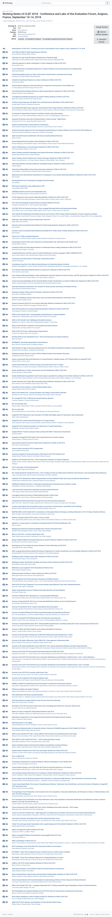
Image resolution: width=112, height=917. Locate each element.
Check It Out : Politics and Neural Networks (25, 236)
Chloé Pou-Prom (52, 815)
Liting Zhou (15, 115)
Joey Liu (41, 620)
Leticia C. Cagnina (70, 843)
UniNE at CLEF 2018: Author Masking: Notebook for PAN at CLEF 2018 (33, 863)
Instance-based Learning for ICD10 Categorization (27, 448)
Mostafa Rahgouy (17, 143)
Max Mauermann (27, 747)
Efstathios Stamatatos (43, 648)
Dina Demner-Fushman (69, 581)
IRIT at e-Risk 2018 (18, 409)
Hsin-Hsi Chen (38, 87)
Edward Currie (41, 121)
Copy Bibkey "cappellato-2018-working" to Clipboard (57, 39)
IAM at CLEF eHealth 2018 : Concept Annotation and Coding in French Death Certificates (39, 392)
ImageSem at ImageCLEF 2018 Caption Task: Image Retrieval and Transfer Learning (38, 437)
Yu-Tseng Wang (16, 87)
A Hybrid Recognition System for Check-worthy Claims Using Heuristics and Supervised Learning (42, 74)
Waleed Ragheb (16, 769)
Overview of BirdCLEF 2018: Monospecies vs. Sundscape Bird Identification (35, 596)
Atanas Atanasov (48, 110)
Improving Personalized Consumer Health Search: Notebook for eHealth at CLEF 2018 (38, 443)
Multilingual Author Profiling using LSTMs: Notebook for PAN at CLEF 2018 (35, 556)
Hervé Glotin (32, 598)
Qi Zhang (24, 328)
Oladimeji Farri (33, 620)
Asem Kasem (25, 497)
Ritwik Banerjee (35, 76)
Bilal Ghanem (16, 854)
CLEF (7, 11)
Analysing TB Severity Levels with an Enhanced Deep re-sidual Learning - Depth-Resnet (39, 119)
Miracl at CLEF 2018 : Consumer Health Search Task (28, 534)
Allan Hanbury (27, 719)
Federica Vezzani (45, 456)
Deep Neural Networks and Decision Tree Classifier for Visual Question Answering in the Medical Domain (44, 286)
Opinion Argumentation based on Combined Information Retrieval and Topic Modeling (38, 590)
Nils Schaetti (16, 177)
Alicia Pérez (50, 514)
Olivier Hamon (47, 210)
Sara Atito (15, 697)
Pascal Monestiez (49, 609)
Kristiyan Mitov (37, 110)
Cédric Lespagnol (36, 406)
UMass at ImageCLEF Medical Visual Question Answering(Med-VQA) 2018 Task (36, 835)
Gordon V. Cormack (18, 764)
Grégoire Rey (85, 216)
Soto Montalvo (26, 514)
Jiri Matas (31, 702)
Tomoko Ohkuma (70, 775)
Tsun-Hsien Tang (17, 882)
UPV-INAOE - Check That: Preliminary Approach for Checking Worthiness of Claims (37, 857)
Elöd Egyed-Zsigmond (47, 752)
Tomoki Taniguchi (58, 775)
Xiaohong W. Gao (17, 121)
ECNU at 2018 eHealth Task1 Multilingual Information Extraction (32, 320)
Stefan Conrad (27, 300)
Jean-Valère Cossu (17, 210)
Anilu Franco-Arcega (55, 685)
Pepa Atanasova (17, 659)
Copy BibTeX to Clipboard (33, 39)
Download (21, 39)
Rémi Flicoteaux (17, 339)
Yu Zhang (24, 439)
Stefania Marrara (46, 653)
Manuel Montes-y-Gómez (45, 637)
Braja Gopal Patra (17, 575)
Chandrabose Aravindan (70, 266)
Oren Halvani (16, 272)
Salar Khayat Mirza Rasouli (66, 143)
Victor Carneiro (57, 127)
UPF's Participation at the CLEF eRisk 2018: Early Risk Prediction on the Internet (36, 846)
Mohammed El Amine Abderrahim (33, 809)
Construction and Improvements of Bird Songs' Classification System (33, 258)
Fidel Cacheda (16, 127)
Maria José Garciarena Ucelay (31, 843)
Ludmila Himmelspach (30, 367)
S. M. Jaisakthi (82, 266)
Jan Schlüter (16, 182)
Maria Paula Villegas (47, 843)
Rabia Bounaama (17, 809)
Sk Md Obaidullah (28, 780)
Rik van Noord (50, 876)
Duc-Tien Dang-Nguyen (53, 115)
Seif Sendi (15, 592)
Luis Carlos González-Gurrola (36, 283)
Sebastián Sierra (17, 249)
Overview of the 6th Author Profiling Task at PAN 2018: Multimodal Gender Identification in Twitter (42, 635)
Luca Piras (23, 115)
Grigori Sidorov (55, 199)
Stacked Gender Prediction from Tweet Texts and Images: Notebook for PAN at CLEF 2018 (39, 750)
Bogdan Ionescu (26, 570)
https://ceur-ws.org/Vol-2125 (26, 34)
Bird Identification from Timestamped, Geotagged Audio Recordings (33, 180)
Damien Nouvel (26, 344)
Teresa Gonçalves (24, 445)
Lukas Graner (25, 272)
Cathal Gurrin (65, 115)
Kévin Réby (15, 741)
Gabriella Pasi (16, 653)
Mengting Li (15, 322)
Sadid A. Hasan (16, 620)
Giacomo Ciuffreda (33, 456)
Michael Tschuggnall (30, 305)
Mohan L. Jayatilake (41, 780)
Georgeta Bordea (36, 741)
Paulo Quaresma (40, 553)
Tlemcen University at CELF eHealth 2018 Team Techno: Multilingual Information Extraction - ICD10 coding (45, 807)
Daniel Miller (50, 160)
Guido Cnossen (33, 542)
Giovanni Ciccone (17, 752)
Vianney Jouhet (28, 395)
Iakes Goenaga (55, 462)
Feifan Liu (22, 832)
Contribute (10, 914)
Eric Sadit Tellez (17, 378)
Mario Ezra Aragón (17, 99)
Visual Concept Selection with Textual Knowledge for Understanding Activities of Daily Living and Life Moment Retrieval (49, 880)
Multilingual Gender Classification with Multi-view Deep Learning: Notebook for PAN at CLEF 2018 (42, 562)
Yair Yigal (30, 160)
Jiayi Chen (33, 316)
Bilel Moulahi (26, 769)
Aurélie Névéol (16, 216)
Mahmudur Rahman (18, 71)
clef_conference (22, 30)
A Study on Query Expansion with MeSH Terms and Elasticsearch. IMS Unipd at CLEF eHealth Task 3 (43, 102)
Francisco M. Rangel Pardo (20, 637)
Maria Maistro (24, 193)
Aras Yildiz (57, 697)
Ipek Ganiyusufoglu (47, 697)
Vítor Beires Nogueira (52, 553)
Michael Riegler (32, 115)
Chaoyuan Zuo (16, 76)
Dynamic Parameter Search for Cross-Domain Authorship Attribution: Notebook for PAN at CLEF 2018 (43, 303)
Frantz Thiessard (56, 395)
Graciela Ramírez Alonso (53, 283)
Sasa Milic (35, 815)
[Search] (73, 3)
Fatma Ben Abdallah (18, 713)
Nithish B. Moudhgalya (19, 266)
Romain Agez (16, 406)
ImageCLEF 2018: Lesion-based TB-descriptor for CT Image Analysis (33, 420)
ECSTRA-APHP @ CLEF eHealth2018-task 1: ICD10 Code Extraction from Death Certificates (40, 337)
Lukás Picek (23, 702)
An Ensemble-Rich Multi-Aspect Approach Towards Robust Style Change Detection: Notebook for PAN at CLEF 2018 (47, 108)
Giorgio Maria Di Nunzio (19, 104)
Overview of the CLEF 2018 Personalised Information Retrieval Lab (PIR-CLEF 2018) (38, 651)
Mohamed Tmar (36, 536)
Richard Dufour (16, 480)
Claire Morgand (46, 216)
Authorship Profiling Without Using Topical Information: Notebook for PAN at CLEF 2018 (39, 169)
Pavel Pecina (24, 221)
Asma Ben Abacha (17, 581)
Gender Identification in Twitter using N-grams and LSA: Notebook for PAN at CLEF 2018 (39, 370)
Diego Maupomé (17, 871)
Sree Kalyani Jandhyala (28, 350)
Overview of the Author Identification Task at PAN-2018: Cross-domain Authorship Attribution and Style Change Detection (49, 646)
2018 (11, 11)
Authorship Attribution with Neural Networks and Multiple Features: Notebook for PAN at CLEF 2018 (42, 164)
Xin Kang (25, 355)
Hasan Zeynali (52, 143)
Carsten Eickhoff (35, 680)
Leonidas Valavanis (18, 400)
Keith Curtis (36, 653)
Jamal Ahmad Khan (18, 82)
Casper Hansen (16, 804)
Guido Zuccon (21, 674)
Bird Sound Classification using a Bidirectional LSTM (28, 186)
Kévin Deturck (16, 344)
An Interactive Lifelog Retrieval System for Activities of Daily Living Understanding (37, 113)
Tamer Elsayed (51, 659)
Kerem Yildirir (66, 697)
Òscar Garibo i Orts (18, 65)
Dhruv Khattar (26, 238)
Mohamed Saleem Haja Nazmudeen (42, 497)
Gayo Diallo (46, 395)
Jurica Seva (15, 887)
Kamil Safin (15, 294)
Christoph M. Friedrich (37, 893)
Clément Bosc (25, 406)
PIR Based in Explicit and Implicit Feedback (25, 689)
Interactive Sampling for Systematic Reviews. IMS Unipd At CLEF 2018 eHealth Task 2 (38, 454)
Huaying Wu (15, 316)
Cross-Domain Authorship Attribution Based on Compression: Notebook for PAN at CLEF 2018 (41, 270)
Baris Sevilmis (75, 697)
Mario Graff (55, 378)
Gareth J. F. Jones (26, 653)
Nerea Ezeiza (37, 462)
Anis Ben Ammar (50, 713)
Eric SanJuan (65, 210)
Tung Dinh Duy (38, 503)
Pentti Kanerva (47, 171)
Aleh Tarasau (26, 422)
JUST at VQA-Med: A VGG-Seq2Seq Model (25, 467)
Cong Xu (22, 322)
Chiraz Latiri (56, 210)
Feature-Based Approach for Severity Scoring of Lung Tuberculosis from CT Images (37, 365)
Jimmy (14, 674)
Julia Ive (14, 475)
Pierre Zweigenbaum (96, 216)
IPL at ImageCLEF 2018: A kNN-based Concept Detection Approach (32, 398)
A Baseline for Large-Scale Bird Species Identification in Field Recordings (34, 57)
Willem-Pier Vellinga (52, 598)
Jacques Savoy (25, 865)
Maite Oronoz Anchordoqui (90, 462)
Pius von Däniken (17, 898)
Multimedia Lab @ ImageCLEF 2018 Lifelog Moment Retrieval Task (32, 568)
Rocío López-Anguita (18, 255)
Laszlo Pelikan (64, 216)
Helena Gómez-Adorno (43, 199)
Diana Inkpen (28, 372)
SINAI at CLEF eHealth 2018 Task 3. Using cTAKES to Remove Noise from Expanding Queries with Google (44, 734)
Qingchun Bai (16, 328)
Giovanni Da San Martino (97, 659)
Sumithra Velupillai (51, 475)
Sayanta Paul (16, 350)
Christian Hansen (27, 804)
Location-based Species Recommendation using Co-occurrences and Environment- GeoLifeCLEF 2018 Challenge (47, 506)
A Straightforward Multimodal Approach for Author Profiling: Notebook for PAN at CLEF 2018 (40, 97)
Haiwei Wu (15, 261)
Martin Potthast (59, 637)
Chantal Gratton (37, 171)
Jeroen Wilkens (30, 826)
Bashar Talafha (16, 469)
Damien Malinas (50, 480)
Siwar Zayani (16, 536)
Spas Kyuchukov (84, 659)
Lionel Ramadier (75, 216)
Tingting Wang (24, 316)
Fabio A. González (28, 249)
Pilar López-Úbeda (17, 519)
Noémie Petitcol (47, 406)
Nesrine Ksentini (26, 536)
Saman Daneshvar (17, 372)
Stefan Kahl (15, 60)
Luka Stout (15, 149)
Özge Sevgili (35, 383)
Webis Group (80, 914)
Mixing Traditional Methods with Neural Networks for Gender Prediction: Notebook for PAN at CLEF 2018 (44, 540)
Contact (92, 914)
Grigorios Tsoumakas (46, 132)
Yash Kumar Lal (16, 238)
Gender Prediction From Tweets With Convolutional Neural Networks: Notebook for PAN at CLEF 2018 (43, 381)
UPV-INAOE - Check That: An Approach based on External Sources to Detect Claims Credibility (41, 852)
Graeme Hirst (79, 815)
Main (4, 11)
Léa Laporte (36, 752)
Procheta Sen (79, 653)
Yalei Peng (15, 837)
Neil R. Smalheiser (28, 586)
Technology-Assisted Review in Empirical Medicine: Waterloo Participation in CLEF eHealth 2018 (42, 762)
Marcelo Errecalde (99, 843)
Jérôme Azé (35, 769)
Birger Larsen (42, 796)
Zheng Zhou (21, 758)
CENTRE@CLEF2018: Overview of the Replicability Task (29, 191)
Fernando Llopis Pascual (19, 820)
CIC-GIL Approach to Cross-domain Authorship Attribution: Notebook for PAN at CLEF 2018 (40, 197)
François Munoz (38, 609)
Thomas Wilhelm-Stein (27, 60)
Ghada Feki (28, 713)
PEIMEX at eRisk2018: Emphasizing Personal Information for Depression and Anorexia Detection (42, 683)
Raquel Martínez (76, 462)
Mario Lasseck (16, 138)
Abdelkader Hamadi (18, 428)
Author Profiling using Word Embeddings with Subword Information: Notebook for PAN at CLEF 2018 (43, 152)
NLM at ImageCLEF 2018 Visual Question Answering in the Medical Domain (35, 579)
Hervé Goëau (16, 598)
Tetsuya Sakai (34, 193)
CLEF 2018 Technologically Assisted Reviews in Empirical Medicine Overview (36, 203)
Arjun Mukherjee (29, 93)
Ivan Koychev (71, 110)
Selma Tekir (44, 383)
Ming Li (21, 261)
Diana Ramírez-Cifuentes (19, 848)
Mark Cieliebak (39, 898)
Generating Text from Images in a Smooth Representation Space (32, 387)
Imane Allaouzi (16, 54)
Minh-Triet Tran (16, 503)
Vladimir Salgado (65, 378)
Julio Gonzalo (28, 210)
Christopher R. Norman (19, 486)
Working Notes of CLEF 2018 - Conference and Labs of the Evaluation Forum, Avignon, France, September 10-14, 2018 (48, 48)
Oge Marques (24, 417)
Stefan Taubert (16, 747)
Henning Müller (50, 620)
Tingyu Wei (29, 322)
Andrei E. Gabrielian (58, 422)
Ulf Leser (32, 887)
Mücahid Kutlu (26, 904)
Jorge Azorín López (34, 820)
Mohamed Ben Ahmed (29, 54)
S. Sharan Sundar (32, 266)
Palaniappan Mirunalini (55, 266)
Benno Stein (68, 637)
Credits (4, 914)
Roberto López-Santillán (19, 283)
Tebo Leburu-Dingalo (44, 531)
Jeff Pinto (43, 815)
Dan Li (27, 205)
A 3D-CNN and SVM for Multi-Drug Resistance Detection (29, 52)
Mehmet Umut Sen (86, 697)
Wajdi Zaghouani (73, 659)
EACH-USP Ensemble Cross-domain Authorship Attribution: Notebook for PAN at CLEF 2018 (40, 309)
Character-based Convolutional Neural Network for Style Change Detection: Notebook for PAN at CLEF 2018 (45, 225)
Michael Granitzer (70, 752)
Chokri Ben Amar (62, 713)
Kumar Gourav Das (29, 575)
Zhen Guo (31, 439)
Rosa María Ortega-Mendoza (20, 685)
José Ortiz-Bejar (76, 378)
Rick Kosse (15, 542)
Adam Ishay (15, 417)
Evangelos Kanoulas (18, 205)
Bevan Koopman (32, 708)
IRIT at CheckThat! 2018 (19, 404)
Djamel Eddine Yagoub (32, 428)
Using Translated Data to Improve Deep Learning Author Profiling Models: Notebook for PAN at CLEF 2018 (44, 874)
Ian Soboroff (43, 193)
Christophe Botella (42, 508)
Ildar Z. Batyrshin (66, 199)
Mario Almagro (16, 514)
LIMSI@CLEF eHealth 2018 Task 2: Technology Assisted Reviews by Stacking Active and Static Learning (44, 484)
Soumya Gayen (28, 581)
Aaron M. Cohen (17, 586)
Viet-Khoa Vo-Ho (49, 503)
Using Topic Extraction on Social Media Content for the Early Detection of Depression (38, 868)
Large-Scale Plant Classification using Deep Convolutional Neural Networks (35, 489)
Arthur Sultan (28, 752)
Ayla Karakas (26, 76)
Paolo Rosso (33, 637)
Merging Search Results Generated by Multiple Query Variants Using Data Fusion (37, 528)
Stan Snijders (28, 876)
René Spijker (43, 205)
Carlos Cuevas (42, 725)
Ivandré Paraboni (35, 154)
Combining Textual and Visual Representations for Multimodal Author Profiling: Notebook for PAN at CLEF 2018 (46, 247)
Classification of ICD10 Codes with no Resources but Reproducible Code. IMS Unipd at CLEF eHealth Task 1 (45, 242)
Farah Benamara (41, 411)
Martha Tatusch (17, 300)
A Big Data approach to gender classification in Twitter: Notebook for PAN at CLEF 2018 (39, 63)
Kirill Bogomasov (17, 367)
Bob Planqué (41, 598)
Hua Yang (15, 445)
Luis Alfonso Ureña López (68, 519)
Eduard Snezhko (36, 422)
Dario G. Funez (16, 843)
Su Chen (39, 316)
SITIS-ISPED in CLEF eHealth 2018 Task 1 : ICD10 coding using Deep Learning (36, 739)
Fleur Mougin (38, 395)
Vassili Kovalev (46, 422)
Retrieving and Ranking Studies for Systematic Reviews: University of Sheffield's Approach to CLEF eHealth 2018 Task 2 (49, 728)
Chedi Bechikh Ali (17, 547)
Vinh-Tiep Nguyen (70, 503)
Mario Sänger (24, 887)
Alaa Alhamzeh (59, 752)
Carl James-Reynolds (29, 121)
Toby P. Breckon (60, 160)
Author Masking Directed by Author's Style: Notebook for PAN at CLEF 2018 (35, 141)
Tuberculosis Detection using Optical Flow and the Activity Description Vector (36, 818)
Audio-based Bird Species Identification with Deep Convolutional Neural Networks (37, 136)
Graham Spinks (16, 389)
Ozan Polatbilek (26, 383)
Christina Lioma (52, 796)
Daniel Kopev (28, 110)
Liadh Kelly (53, 674)
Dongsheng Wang (17, 796)
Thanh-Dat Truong (27, 503)
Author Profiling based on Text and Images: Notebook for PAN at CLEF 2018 (35, 147)
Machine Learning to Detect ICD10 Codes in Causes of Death (30, 517)
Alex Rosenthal (69, 422)
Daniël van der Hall (39, 876)
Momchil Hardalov (60, 110)
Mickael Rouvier (27, 480)
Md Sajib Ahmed (17, 780)
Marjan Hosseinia (17, 93)
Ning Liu (14, 758)
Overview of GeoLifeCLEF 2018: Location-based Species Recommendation (35, 607)
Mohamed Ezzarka (38, 713)
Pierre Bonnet (25, 603)
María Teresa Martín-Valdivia (50, 519)
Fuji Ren (31, 355)
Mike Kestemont (17, 648)
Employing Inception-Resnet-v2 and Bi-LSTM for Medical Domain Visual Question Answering (40, 353)
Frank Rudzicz (88, 815)
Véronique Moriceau (53, 411)
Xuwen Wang (16, 439)
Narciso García (52, 725)
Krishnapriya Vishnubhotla (66, 815)
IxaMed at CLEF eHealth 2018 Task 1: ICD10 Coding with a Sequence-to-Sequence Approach (40, 459)
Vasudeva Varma (60, 238)
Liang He (53, 316)
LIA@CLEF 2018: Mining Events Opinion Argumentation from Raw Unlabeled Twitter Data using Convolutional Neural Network (50, 478)
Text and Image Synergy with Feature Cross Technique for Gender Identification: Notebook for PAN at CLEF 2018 (46, 773)
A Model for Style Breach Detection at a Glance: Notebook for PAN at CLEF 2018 (36, 80)
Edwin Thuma (33, 531)
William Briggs (25, 730)
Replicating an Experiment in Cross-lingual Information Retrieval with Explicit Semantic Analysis (41, 717)
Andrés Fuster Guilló (62, 820)
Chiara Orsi (55, 216)
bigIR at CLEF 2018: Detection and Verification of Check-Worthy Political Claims (36, 902)
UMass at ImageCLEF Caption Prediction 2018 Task (28, 829)
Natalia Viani (22, 475)
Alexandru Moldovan (33, 104)
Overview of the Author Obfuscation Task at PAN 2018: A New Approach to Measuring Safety (40, 640)
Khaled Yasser (16, 904)
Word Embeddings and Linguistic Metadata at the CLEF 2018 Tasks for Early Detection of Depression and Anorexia (47, 891)
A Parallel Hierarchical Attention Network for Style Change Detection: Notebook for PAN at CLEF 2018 (43, 91)
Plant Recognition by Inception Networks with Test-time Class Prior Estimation (36, 700)
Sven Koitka (25, 893)
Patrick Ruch (25, 450)
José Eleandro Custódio (19, 311)
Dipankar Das (40, 575)
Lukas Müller (16, 188)
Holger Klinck (39, 60)
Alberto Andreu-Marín (18, 691)
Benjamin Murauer (17, 305)
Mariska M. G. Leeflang (34, 486)
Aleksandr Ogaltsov (26, 294)
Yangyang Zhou (16, 355)
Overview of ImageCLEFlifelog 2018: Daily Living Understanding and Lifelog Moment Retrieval (41, 612)
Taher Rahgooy (42, 143)
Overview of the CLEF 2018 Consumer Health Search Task (30, 672)
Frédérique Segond (37, 344)
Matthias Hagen (38, 642)
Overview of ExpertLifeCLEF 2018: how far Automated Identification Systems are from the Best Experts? (44, 601)
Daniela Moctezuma (45, 378)
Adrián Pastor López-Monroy (33, 99)
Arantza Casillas (27, 462)
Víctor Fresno (46, 462)
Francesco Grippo (35, 216)
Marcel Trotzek (16, 893)
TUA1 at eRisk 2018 (18, 756)
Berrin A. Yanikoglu (24, 697)
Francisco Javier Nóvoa (45, 127)
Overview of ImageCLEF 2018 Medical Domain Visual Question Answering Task (36, 618)
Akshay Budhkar (26, 815)
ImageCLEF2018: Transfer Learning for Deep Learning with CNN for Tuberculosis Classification (41, 432)
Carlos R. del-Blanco (31, 725)
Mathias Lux (41, 115)
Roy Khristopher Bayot (18, 558)
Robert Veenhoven (17, 876)
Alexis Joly (52, 508)
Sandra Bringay (44, 769)
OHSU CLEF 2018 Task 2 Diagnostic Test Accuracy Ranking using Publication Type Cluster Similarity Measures (46, 584)
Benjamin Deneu (17, 508)
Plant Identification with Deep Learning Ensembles (27, 695)
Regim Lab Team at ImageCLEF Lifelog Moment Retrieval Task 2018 (33, 711)
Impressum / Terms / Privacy (102, 914)
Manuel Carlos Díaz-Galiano (47, 255)
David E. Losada (17, 631)
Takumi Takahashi (17, 775)
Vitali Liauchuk (16, 422)
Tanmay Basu (40, 350)
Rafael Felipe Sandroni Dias (20, 154)
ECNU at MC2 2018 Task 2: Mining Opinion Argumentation (30, 331)
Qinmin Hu (46, 316)
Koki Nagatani (37, 775)
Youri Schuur (23, 542)
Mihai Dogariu (16, 570)
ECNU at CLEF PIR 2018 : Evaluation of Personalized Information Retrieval (35, 325)
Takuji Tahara (28, 775)
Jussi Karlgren (16, 171)
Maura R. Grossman (31, 764)
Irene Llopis (72, 820)
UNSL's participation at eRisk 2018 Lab (24, 841)
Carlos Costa (26, 361)
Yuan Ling (25, 620)
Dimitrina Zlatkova (17, 110)
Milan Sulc (15, 702)
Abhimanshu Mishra (48, 238)
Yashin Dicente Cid (17, 625)
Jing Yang (54, 322)
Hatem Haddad (28, 547)
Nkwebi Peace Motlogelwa (20, 531)
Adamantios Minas (17, 132)
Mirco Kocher (16, 865)
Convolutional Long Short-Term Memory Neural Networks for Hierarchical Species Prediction (40, 264)
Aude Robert (25, 216)
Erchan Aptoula (36, 697)
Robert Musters (24, 149)
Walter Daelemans (56, 648)
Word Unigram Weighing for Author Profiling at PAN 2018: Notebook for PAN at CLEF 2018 (40, 896)
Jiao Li (37, 439)
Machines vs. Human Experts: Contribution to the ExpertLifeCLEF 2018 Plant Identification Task (41, 523)
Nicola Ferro (20, 21)
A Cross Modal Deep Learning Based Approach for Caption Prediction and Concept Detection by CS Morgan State (47, 69)
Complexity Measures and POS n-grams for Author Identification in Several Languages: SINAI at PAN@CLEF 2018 (47, 253)
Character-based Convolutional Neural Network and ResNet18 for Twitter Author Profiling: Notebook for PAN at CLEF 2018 (50, 231)
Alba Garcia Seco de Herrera (20, 680)
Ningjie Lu (47, 322)
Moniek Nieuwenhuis (18, 826)
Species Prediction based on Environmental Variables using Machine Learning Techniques (39, 745)
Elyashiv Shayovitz (40, 160)
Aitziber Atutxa (16, 462)
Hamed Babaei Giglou (30, 143)
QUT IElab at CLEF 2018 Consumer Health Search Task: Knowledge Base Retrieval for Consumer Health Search (46, 706)
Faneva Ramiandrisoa (18, 411)
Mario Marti (24, 188)
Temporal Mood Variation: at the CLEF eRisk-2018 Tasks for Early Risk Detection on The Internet (41, 767)
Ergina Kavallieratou (18, 725)
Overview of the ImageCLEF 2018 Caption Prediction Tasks (30, 678)
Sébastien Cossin (17, 395)
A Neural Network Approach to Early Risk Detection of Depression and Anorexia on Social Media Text (43, 85)
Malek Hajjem (38, 210)
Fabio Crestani (27, 631)
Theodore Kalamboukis (32, 400)
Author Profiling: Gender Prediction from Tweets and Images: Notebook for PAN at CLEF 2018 (41, 158)
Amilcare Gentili (17, 434)
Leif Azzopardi (34, 205)
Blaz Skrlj (24, 564)
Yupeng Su (15, 832)
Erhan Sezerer (16, 383)
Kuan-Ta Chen (47, 882)
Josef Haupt (15, 492)
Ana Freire (31, 848)
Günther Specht (42, 305)
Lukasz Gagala (16, 166)
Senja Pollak (32, 564)
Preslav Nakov (80, 110)
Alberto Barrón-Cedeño (39, 659)
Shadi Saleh (15, 221)
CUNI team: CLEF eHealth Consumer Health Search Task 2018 (31, 219)
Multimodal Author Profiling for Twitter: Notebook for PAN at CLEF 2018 (34, 573)
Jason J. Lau (38, 581)
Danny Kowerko (48, 60)
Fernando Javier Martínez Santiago (36, 691)
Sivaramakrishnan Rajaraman (52, 581)
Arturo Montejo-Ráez (32, 255)
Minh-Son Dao (16, 497)
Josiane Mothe (57, 406)
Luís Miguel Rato (65, 780)
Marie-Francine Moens (29, 389)
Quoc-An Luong (59, 503)
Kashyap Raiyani (17, 553)
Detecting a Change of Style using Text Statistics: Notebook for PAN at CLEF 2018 (37, 292)
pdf (4, 52)
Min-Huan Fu (27, 882)
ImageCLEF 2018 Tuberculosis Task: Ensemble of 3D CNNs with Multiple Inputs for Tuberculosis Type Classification (47, 415)
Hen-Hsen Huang (27, 87)
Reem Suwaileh (62, 659)
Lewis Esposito (26, 171)
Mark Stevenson (35, 730)
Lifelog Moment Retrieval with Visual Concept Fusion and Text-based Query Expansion (38, 501)
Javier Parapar (36, 631)
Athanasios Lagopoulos (31, 132)
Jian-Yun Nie (30, 21)
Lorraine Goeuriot (43, 674)
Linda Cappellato (9, 21)
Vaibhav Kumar (36, 238)
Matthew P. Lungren (62, 620)
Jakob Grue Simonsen (30, 796)
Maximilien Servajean (29, 508)
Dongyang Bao (38, 322)
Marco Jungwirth (17, 719)
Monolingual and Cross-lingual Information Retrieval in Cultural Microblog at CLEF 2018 (39, 545)
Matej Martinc (16, 564)
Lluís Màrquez (27, 659)
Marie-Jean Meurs (28, 871)
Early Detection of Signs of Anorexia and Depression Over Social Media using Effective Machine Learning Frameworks (48, 348)
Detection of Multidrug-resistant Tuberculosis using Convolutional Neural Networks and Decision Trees (43, 298)
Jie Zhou (14, 333)
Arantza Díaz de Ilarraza (39, 514)
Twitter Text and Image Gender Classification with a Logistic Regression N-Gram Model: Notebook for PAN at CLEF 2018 (49, 824)
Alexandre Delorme (38, 480)
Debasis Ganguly (69, 653)
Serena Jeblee (16, 815)
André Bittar (41, 475)
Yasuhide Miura (47, 775)
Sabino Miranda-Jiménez (30, 378)
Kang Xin (29, 758)
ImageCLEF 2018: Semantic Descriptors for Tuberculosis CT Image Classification (37, 426)
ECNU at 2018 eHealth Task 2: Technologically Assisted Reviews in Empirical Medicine (38, 314)
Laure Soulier (41, 21)
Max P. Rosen (30, 832)
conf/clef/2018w (23, 36)
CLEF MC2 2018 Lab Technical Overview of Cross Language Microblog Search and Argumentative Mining (44, 208)
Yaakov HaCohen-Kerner (19, 160)
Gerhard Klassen (43, 367)
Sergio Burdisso (59, 843)
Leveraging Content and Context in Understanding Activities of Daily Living (35, 495)
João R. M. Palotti (32, 674)
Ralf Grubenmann (28, 898)
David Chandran (31, 475)
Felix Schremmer (28, 642)
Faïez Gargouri (46, 536)
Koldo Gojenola (65, 462)
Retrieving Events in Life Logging (22, 722)
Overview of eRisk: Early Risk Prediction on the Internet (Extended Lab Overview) (37, 629)
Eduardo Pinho (16, 361)
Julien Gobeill (16, 450)
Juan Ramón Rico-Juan (48, 820)
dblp (4, 48)
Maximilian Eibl (59, 60)
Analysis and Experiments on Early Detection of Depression (30, 124)
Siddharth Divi (42, 266)
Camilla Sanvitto (58, 653)
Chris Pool (33, 149)
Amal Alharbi (16, 730)
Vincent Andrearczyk (47, 680)
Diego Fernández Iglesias (29, 127)
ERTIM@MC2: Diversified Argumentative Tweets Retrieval (30, 342)
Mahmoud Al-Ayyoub (28, 469)
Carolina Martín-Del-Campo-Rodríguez (23, 199)
